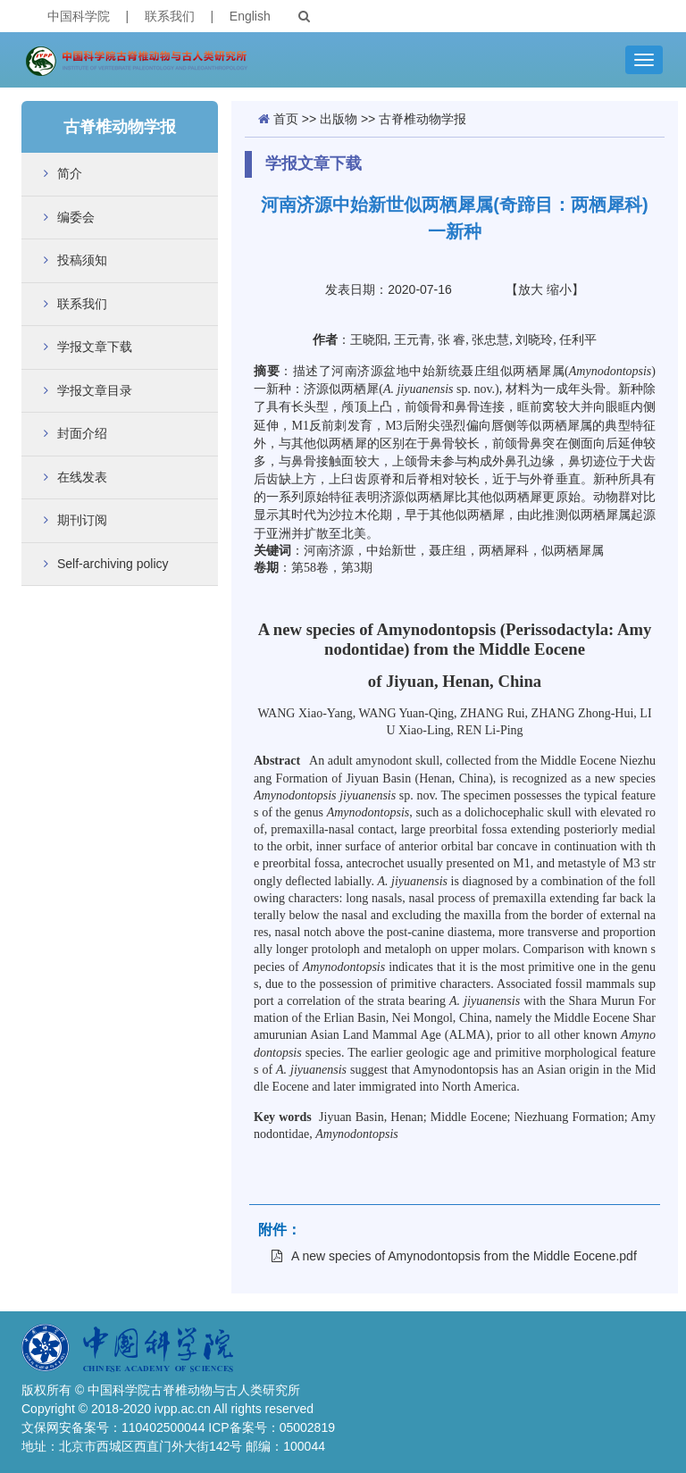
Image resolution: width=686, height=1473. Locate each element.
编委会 (76, 217)
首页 (285, 119)
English (250, 16)
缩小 (559, 289)
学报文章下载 (94, 346)
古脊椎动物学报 (422, 119)
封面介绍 (82, 433)
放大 (530, 289)
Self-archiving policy (113, 564)
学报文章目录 (94, 390)
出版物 (338, 119)
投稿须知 (82, 260)
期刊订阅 (82, 520)
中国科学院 (78, 16)
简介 (69, 173)
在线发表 (82, 477)
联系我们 (170, 16)
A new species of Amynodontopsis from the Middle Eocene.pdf (454, 1256)
